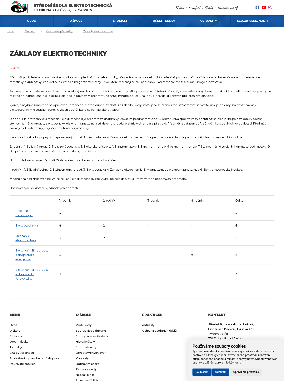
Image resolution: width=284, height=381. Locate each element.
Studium (120, 20)
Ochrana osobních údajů (159, 330)
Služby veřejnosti (252, 20)
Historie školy (85, 341)
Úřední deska (164, 20)
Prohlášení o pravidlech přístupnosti (35, 358)
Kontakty (82, 358)
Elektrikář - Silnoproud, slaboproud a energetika (31, 255)
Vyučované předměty (59, 31)
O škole (75, 20)
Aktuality (208, 20)
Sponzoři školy (86, 347)
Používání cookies (22, 364)
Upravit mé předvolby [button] (246, 372)
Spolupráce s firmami (91, 330)
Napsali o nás (85, 375)
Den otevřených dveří (91, 352)
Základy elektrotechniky (98, 31)
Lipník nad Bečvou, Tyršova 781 (73, 7)
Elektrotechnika (26, 225)
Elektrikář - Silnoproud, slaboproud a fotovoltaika (31, 274)
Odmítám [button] (221, 372)
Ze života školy (86, 369)
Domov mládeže (87, 364)
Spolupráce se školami (92, 336)
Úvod (31, 20)
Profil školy (84, 325)
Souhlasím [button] (202, 372)
